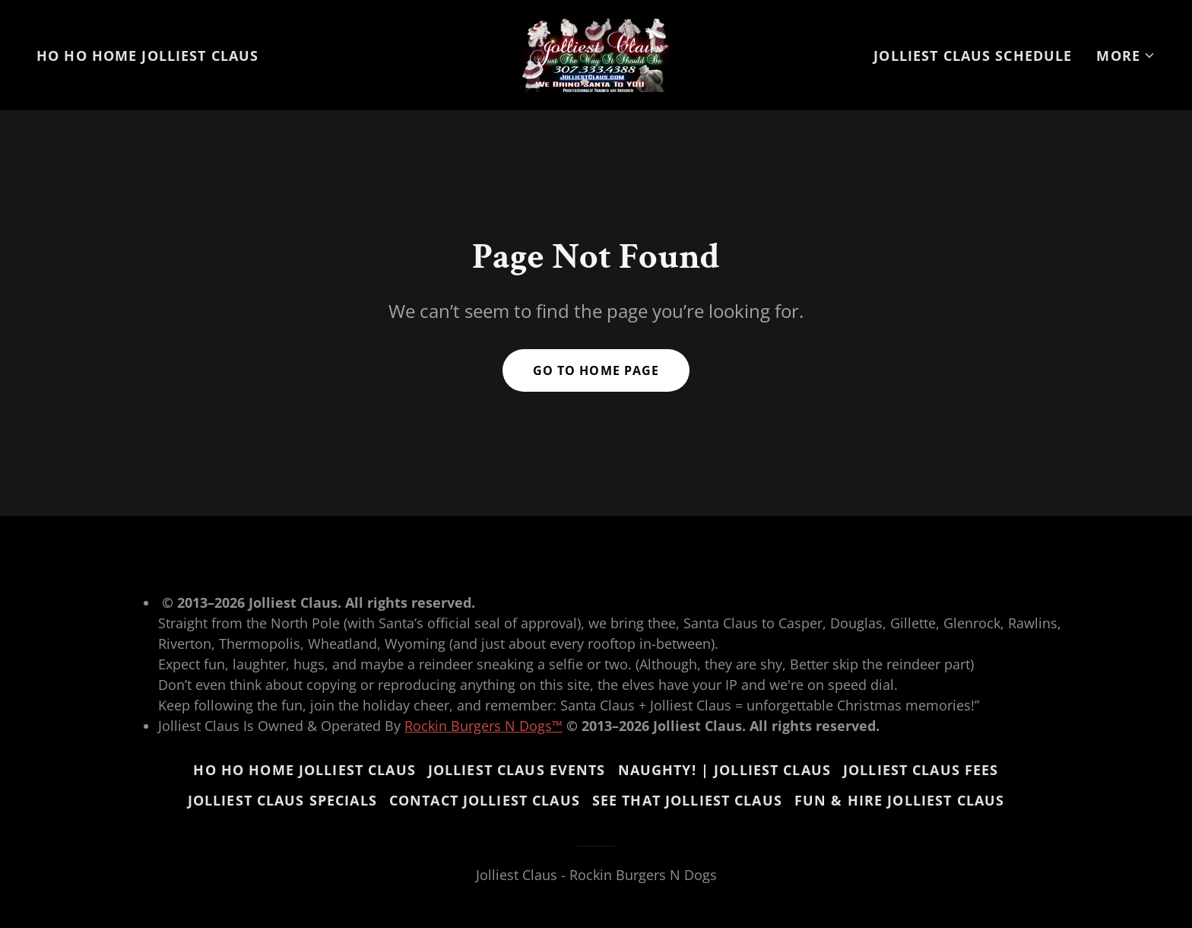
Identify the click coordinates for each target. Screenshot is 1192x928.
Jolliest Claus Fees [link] (921, 770)
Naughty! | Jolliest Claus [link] (724, 770)
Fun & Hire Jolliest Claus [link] (899, 800)
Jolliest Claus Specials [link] (282, 800)
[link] (595, 53)
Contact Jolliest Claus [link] (484, 800)
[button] (1126, 55)
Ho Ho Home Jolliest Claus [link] (147, 55)
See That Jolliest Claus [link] (687, 800)
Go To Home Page (595, 370)
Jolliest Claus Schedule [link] (972, 55)
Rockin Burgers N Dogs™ (483, 726)
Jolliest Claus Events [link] (517, 770)
